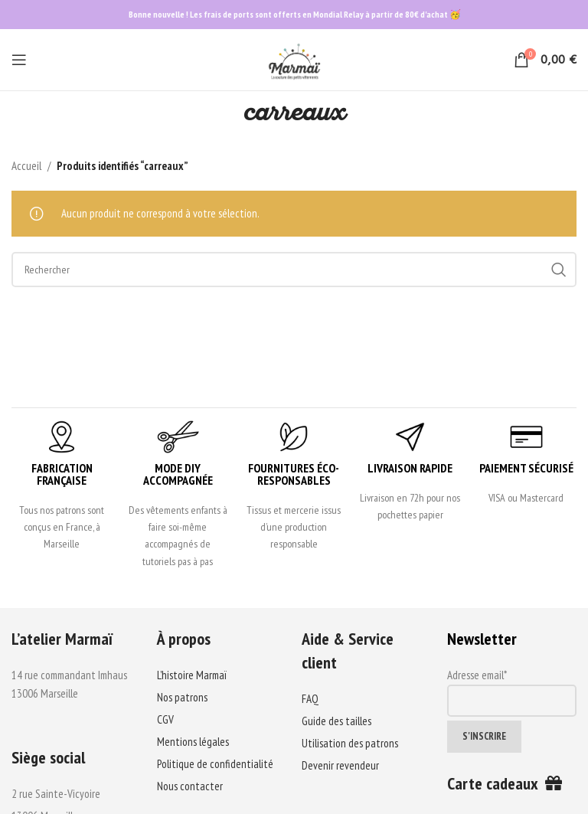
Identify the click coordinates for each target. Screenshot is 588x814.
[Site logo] (294, 58)
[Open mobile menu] (19, 59)
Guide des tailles (336, 721)
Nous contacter (190, 786)
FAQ (310, 698)
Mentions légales (193, 741)
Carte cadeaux (504, 783)
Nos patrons (182, 697)
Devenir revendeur (340, 765)
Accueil (26, 166)
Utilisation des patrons (350, 743)
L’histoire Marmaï (192, 675)
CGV (165, 719)
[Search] (294, 269)
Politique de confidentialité (215, 764)
